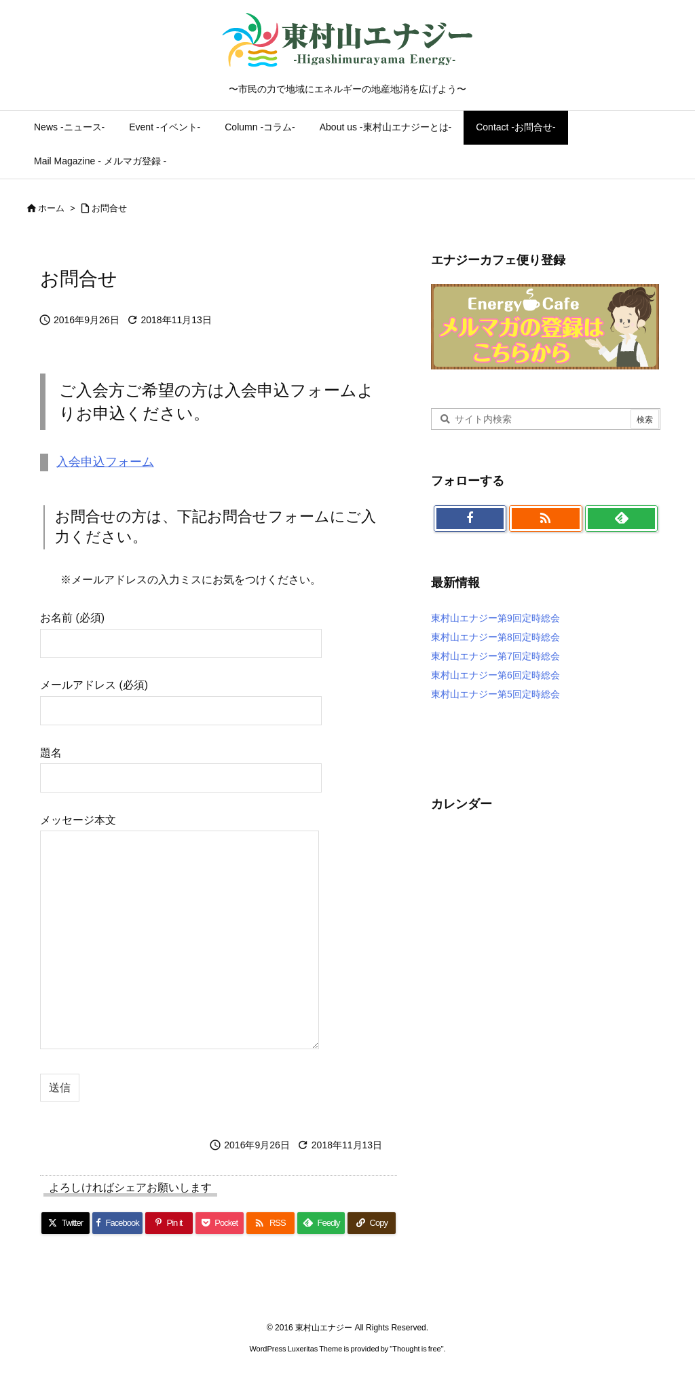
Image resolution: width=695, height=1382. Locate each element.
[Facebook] (117, 1223)
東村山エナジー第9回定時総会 (495, 618)
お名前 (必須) (181, 630)
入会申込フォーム (105, 462)
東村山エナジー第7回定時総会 (495, 656)
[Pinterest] (169, 1223)
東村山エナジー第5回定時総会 (495, 694)
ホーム (51, 208)
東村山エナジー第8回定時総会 (495, 637)
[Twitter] (65, 1223)
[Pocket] (219, 1223)
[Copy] (372, 1223)
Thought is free (416, 1349)
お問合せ (109, 208)
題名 (181, 765)
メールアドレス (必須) (181, 697)
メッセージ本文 (179, 932)
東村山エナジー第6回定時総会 (495, 675)
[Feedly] (321, 1223)
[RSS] (270, 1223)
